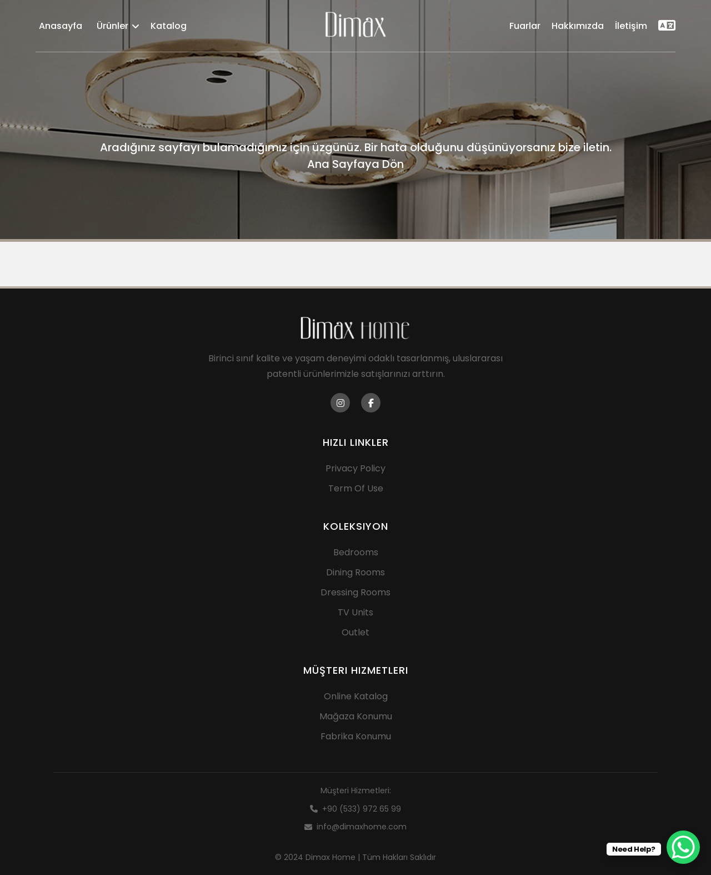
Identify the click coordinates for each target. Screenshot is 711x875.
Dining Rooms (355, 572)
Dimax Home (331, 857)
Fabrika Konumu (356, 736)
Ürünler (118, 25)
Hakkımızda (578, 25)
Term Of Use (355, 488)
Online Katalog (356, 696)
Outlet (355, 632)
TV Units (355, 612)
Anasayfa (60, 25)
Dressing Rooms (355, 592)
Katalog (169, 25)
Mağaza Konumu (355, 716)
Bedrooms (355, 552)
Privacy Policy (355, 468)
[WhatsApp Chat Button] (683, 847)
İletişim (631, 25)
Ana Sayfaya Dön (355, 164)
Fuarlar (524, 25)
